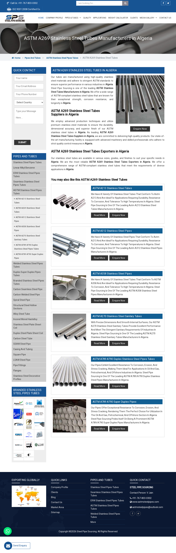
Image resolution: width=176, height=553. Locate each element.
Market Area (57, 507)
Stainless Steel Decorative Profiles (26, 377)
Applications (99, 18)
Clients (134, 18)
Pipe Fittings (19, 365)
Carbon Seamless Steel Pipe (27, 289)
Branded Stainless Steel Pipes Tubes (28, 282)
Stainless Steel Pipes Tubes (27, 162)
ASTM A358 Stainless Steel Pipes (112, 273)
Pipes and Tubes (32, 58)
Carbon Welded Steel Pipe (26, 294)
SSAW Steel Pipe (22, 344)
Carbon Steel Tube (22, 338)
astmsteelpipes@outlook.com (147, 507)
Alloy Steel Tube (21, 314)
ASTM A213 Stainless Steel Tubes (112, 188)
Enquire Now (140, 128)
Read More (99, 215)
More (93, 522)
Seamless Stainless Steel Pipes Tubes (26, 183)
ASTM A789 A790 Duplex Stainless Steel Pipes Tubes (124, 359)
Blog (53, 497)
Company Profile (54, 18)
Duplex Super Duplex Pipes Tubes (27, 274)
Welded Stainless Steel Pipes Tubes (28, 265)
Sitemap (55, 512)
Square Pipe (19, 354)
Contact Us (165, 18)
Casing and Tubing (23, 349)
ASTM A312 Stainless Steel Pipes (112, 230)
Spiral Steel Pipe (21, 300)
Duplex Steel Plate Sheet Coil (28, 333)
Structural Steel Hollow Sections (25, 307)
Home (41, 18)
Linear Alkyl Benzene (24, 167)
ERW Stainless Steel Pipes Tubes (26, 175)
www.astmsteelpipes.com (144, 502)
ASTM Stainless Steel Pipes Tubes (62, 58)
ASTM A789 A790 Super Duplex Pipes (114, 401)
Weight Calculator (118, 18)
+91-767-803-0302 (28, 3)
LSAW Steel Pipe (21, 360)
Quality (87, 18)
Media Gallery (148, 17)
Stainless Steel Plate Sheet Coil (27, 326)
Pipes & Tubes (73, 17)
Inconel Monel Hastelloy (25, 319)
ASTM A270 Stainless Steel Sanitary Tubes (117, 316)
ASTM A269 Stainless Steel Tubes (27, 210)
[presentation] (32, 132)
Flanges (17, 370)
